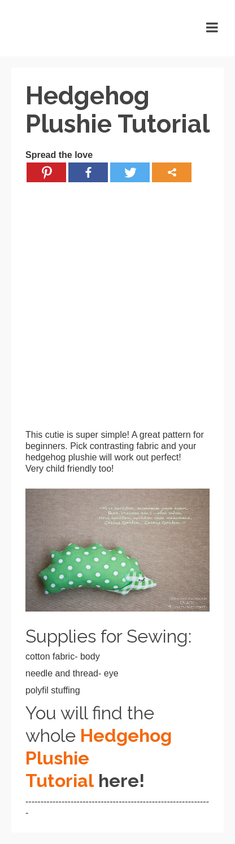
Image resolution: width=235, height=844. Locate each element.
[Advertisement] (117, 312)
